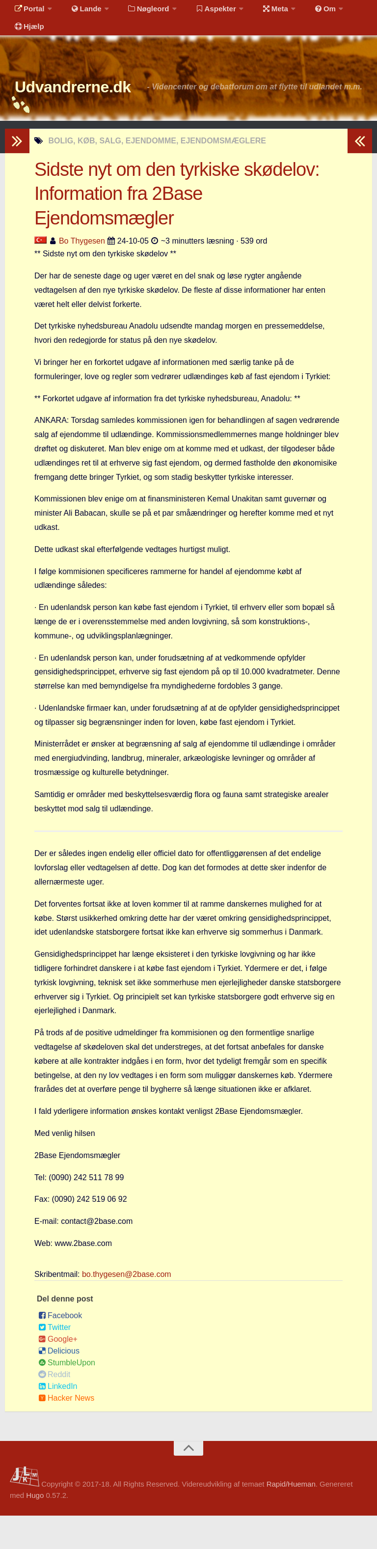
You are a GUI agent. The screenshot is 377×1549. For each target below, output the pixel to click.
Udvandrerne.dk (91, 102)
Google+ (58, 1372)
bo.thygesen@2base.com (126, 1307)
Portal (27, 12)
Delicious (59, 1384)
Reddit (54, 1408)
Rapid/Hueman (291, 1517)
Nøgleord (139, 12)
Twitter (54, 1360)
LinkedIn (58, 1419)
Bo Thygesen (82, 274)
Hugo (35, 1528)
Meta (258, 12)
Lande (80, 12)
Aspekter (203, 12)
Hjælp (27, 36)
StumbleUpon (66, 1396)
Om (304, 12)
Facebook (60, 1349)
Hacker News (66, 1431)
